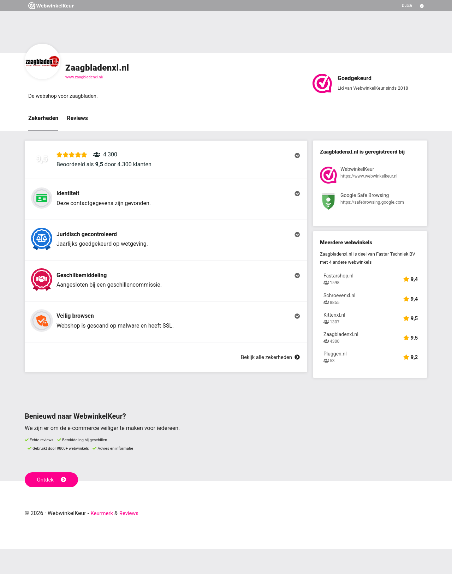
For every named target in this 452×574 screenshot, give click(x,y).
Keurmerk (103, 537)
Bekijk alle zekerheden (268, 386)
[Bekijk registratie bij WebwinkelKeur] (370, 177)
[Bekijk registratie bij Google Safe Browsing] (370, 203)
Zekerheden (43, 118)
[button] (166, 163)
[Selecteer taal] (413, 5)
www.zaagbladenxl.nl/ (84, 77)
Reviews (77, 118)
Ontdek (52, 504)
